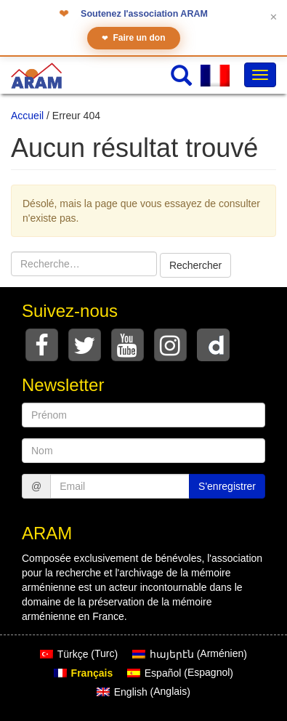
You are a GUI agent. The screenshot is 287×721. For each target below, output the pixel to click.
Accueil (27, 115)
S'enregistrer (227, 486)
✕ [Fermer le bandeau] (274, 17)
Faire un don (134, 38)
